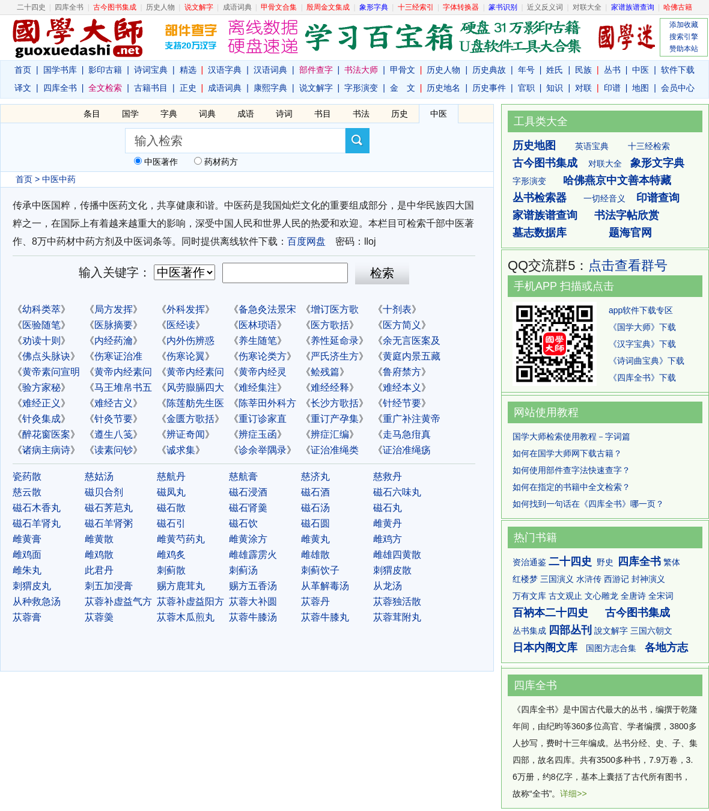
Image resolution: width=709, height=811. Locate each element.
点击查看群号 (628, 265)
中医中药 (59, 179)
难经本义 (402, 387)
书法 (361, 113)
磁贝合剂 (104, 492)
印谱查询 (658, 198)
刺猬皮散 (392, 570)
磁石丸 (387, 508)
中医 (640, 70)
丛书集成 (529, 630)
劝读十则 (41, 340)
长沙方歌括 (335, 403)
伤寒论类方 (263, 356)
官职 (526, 88)
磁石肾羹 (248, 508)
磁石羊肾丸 (37, 523)
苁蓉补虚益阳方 (190, 601)
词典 (207, 113)
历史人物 (160, 7)
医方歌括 (330, 325)
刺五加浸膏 (109, 586)
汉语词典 (270, 70)
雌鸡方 (387, 539)
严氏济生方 (335, 356)
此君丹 (99, 570)
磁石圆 (315, 523)
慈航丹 (171, 476)
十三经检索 (649, 146)
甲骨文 (402, 70)
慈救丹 (387, 476)
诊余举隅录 (263, 450)
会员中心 (678, 88)
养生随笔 (258, 340)
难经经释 (330, 387)
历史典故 (489, 70)
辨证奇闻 (185, 434)
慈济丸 (315, 476)
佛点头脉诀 (46, 356)
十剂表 (397, 309)
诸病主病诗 (46, 450)
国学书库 (60, 70)
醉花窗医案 (46, 434)
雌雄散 (315, 554)
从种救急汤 (37, 601)
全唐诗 (633, 596)
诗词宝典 (151, 70)
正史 (188, 88)
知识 (554, 88)
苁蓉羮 (99, 617)
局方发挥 (113, 309)
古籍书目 (151, 88)
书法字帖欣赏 (626, 215)
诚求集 (180, 450)
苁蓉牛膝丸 (325, 617)
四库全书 (69, 7)
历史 (399, 113)
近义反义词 (545, 7)
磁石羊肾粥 (109, 523)
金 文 (402, 88)
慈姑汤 (99, 476)
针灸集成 (41, 419)
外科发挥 (185, 309)
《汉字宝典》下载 (642, 344)
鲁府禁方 (402, 372)
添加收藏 (683, 24)
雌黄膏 (27, 539)
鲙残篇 (325, 372)
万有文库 (529, 596)
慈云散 (27, 492)
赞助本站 (683, 48)
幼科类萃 (41, 309)
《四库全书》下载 (642, 377)
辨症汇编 (330, 434)
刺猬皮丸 (32, 586)
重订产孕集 (335, 419)
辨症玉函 (258, 434)
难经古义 (113, 403)
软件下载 (678, 70)
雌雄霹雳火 (253, 554)
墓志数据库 (540, 233)
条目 (92, 113)
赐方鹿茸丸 (181, 586)
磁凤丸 (171, 492)
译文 (22, 88)
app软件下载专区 (641, 310)
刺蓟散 (171, 570)
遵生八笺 (113, 434)
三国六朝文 (651, 630)
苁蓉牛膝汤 (253, 617)
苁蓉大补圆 (253, 601)
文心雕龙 (601, 596)
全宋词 (661, 596)
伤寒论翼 (185, 356)
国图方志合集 (611, 648)
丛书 (612, 70)
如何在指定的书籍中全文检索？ (571, 487)
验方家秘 (41, 387)
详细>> (573, 793)
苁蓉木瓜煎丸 (186, 617)
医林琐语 (258, 325)
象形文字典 (657, 163)
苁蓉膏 (27, 617)
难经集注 (258, 387)
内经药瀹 (113, 340)
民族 (583, 70)
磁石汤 (315, 508)
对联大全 (587, 7)
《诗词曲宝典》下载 (646, 361)
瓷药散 (27, 476)
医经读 (180, 325)
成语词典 (237, 7)
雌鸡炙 (171, 554)
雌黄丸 (315, 539)
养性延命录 (335, 340)
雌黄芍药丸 (181, 539)
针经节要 (402, 403)
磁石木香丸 (37, 508)
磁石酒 (315, 492)
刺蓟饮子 (320, 570)
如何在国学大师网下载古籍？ (567, 453)
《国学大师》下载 (642, 327)
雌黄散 (99, 539)
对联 (583, 88)
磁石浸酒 (248, 492)
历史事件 (489, 88)
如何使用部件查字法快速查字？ (571, 470)
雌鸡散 (99, 554)
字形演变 (361, 88)
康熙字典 (270, 88)
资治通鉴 (529, 562)
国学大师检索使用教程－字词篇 (571, 436)
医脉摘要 (113, 325)
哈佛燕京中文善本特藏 (617, 180)
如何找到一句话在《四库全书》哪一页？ (588, 504)
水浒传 (588, 579)
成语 (245, 113)
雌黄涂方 (248, 539)
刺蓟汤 (243, 570)
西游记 (616, 579)
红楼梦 (525, 579)
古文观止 (565, 596)
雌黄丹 (387, 523)
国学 (130, 113)
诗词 (284, 113)
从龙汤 (387, 586)
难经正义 (41, 403)
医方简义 (402, 325)
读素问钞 (113, 450)
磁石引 (171, 523)
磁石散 (171, 508)
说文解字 (316, 88)
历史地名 (443, 88)
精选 (188, 70)
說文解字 (611, 630)
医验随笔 (41, 325)
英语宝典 (592, 146)
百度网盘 (306, 241)
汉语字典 (225, 70)
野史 (605, 562)
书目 (322, 113)
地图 (640, 88)
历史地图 (534, 145)
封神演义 (648, 579)
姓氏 (554, 70)
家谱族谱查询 (545, 215)
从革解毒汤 (325, 586)
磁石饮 (243, 523)
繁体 (671, 562)
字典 (168, 113)
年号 (526, 70)
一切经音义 (604, 198)
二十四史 (31, 7)
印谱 (612, 88)
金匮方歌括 (190, 419)
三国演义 (557, 579)
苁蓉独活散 (397, 601)
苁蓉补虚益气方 (118, 601)
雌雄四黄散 (397, 554)
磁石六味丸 (397, 492)
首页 (22, 70)
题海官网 (630, 233)
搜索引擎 (683, 36)
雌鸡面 (27, 554)
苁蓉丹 (315, 601)
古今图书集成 (545, 163)
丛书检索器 (540, 198)
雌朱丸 (27, 570)
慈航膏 (243, 476)
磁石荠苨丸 (109, 508)
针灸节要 (113, 419)
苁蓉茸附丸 (397, 617)
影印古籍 (105, 70)
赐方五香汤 (253, 586)
